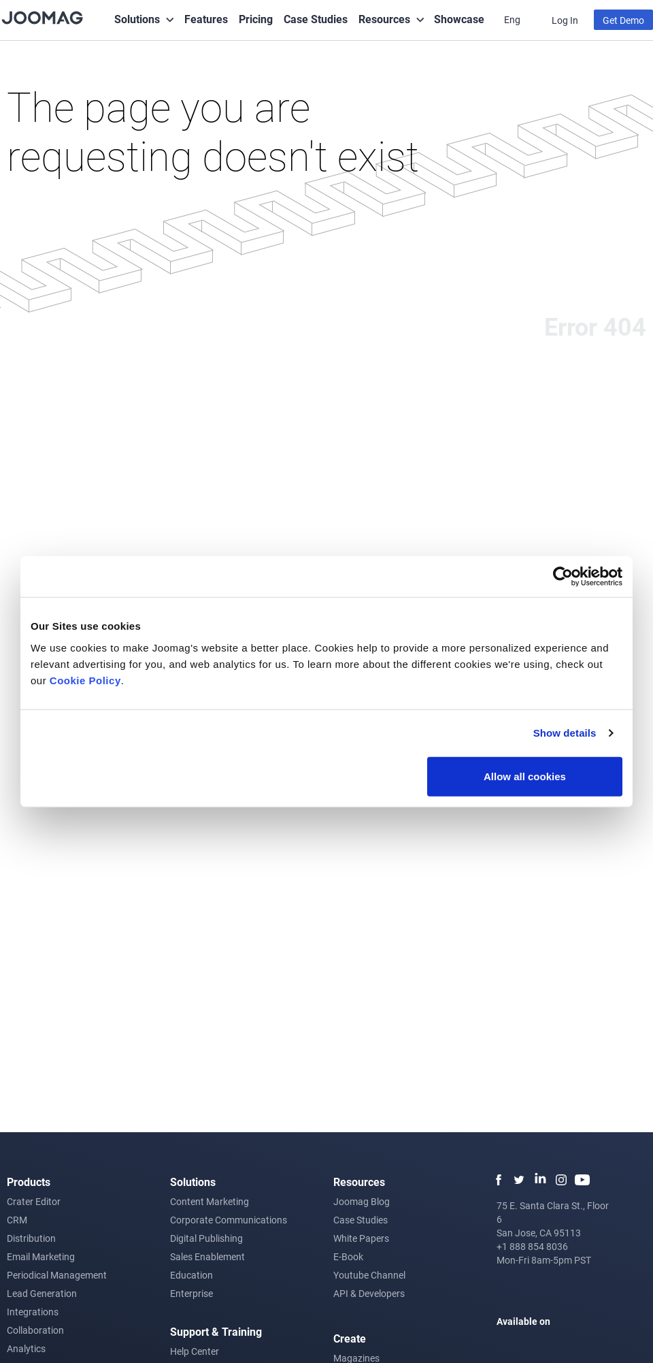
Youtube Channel (369, 1274)
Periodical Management (57, 1274)
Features (206, 19)
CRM (17, 1219)
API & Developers (369, 1293)
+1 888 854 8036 (532, 1246)
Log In (565, 20)
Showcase (459, 19)
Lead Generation (42, 1293)
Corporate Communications (228, 1219)
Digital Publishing (206, 1238)
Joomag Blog (361, 1201)
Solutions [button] (137, 19)
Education (191, 1274)
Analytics (26, 1348)
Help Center (194, 1351)
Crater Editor (34, 1201)
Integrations (32, 1311)
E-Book (348, 1256)
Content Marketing (209, 1201)
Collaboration (35, 1330)
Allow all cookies (525, 776)
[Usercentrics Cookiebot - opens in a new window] (562, 576)
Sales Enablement (207, 1256)
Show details (565, 733)
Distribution (31, 1238)
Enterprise (191, 1293)
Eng (513, 19)
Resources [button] (384, 19)
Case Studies (316, 19)
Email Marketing (41, 1256)
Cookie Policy (85, 680)
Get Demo (623, 20)
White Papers (361, 1238)
